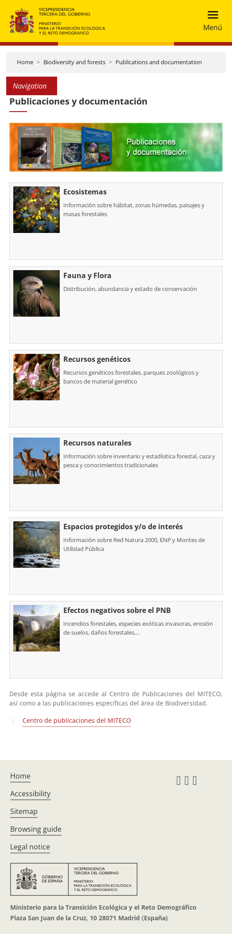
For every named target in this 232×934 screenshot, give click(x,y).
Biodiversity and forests (74, 62)
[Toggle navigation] (210, 21)
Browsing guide (36, 829)
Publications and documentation (159, 62)
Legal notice (30, 847)
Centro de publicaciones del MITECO (77, 720)
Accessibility (30, 793)
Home (25, 62)
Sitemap (24, 811)
